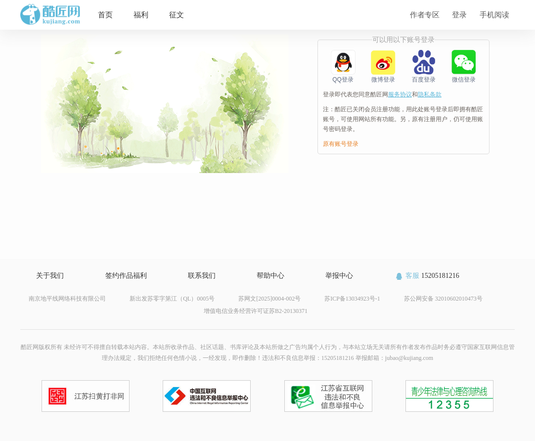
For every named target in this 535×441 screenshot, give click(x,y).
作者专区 (425, 14)
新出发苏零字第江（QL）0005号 (172, 298)
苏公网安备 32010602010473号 (443, 298)
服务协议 (400, 94)
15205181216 (427, 275)
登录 (459, 14)
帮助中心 (270, 275)
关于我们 (50, 275)
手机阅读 (494, 14)
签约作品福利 (126, 275)
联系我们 (202, 275)
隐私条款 (430, 94)
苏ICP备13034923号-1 (352, 298)
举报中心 (339, 275)
